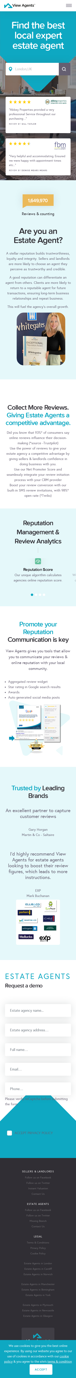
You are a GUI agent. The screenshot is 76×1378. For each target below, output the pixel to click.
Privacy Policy (38, 1248)
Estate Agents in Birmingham (38, 1289)
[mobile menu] (69, 5)
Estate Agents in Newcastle (38, 1310)
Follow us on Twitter (38, 1183)
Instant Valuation (38, 1188)
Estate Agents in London (38, 1263)
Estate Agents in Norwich (38, 1274)
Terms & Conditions (38, 1242)
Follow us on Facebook (38, 1177)
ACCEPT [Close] (41, 1369)
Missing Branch (38, 1221)
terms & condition (59, 1361)
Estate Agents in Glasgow (38, 1316)
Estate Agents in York (38, 1295)
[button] (32, 595)
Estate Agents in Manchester (38, 1284)
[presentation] (35, 1115)
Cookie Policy (38, 1253)
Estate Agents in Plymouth (38, 1305)
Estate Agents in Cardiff (38, 1269)
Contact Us (38, 1194)
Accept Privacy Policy (34, 1133)
